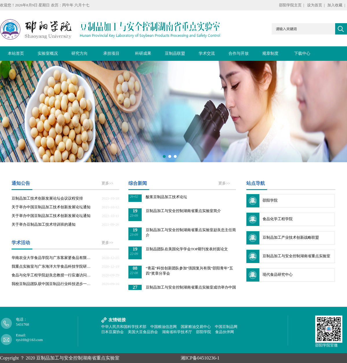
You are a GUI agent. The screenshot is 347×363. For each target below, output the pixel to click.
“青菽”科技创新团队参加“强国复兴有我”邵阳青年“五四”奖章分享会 (189, 271)
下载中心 (302, 53)
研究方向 (79, 53)
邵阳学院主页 (290, 5)
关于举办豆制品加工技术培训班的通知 (43, 224)
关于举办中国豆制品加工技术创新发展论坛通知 (51, 207)
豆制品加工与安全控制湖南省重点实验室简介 (183, 211)
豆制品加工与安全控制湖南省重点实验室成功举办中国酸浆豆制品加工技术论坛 (191, 195)
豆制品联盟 (175, 53)
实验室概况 (48, 53)
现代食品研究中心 (278, 274)
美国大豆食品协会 (143, 332)
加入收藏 (334, 5)
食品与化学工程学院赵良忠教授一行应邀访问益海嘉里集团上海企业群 (53, 275)
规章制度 (270, 53)
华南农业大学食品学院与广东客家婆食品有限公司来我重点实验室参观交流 (53, 258)
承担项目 (111, 53)
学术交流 (207, 53)
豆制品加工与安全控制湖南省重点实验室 (296, 256)
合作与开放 (238, 53)
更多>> (107, 183)
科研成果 (143, 53)
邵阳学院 (270, 200)
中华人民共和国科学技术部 (123, 326)
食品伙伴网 (224, 332)
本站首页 (16, 53)
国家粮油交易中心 (196, 326)
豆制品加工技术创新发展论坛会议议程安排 (47, 198)
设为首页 (314, 5)
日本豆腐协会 (112, 332)
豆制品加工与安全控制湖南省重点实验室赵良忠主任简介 (191, 233)
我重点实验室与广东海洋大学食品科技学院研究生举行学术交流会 (53, 266)
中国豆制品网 (226, 326)
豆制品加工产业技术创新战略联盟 (291, 237)
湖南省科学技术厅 (177, 332)
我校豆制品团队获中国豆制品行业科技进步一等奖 (53, 284)
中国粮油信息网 (163, 326)
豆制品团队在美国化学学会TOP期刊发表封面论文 (187, 249)
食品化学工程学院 (278, 219)
